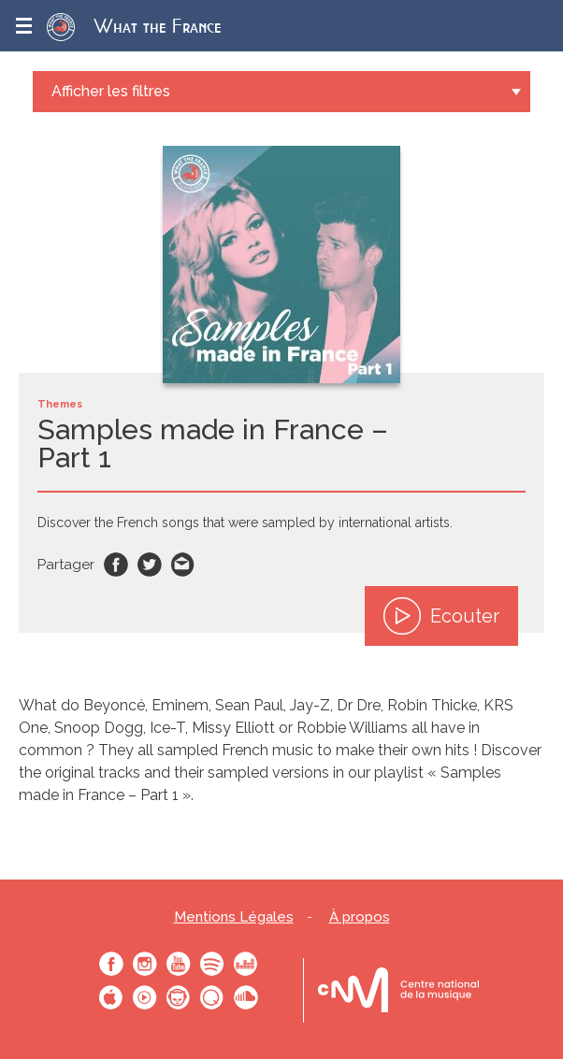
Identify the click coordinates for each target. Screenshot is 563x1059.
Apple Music (111, 997)
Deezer (246, 964)
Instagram (145, 964)
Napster (178, 997)
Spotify (212, 964)
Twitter (149, 564)
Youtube (178, 964)
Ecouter (441, 616)
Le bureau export (398, 990)
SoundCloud (246, 997)
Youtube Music (145, 997)
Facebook (116, 564)
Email (183, 564)
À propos (359, 917)
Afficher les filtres (110, 91)
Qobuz (212, 997)
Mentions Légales (234, 917)
